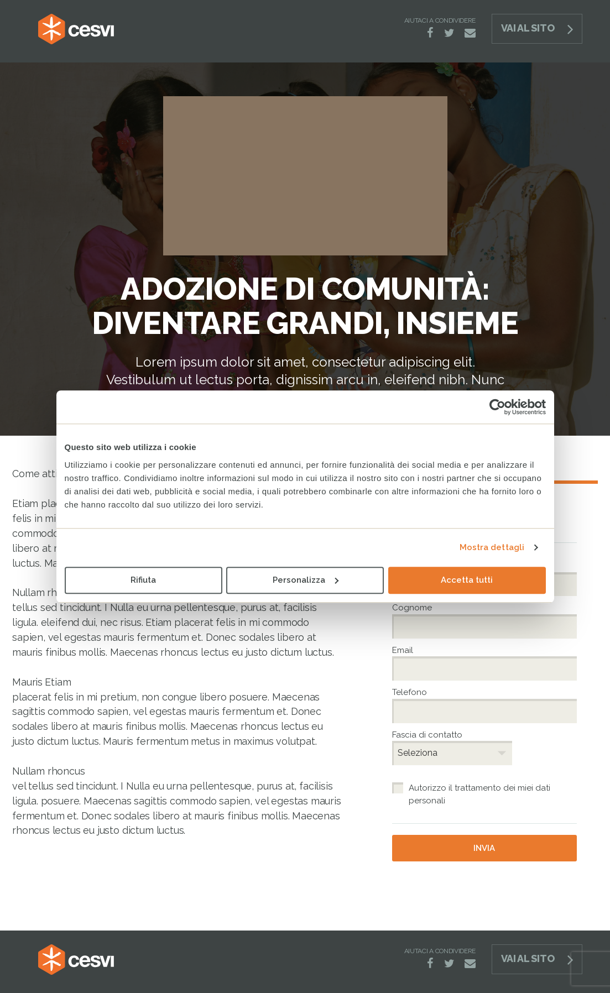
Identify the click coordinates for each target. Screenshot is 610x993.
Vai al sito (527, 28)
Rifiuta (143, 580)
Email (404, 650)
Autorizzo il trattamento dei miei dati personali (479, 794)
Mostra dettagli (492, 547)
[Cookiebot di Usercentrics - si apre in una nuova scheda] (497, 407)
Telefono (411, 692)
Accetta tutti (467, 580)
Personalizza (305, 580)
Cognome (413, 608)
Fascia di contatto (427, 735)
